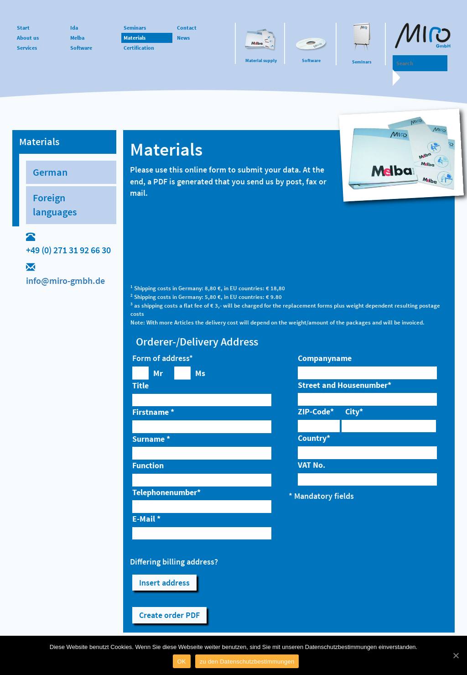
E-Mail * (146, 518)
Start (23, 27)
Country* (314, 438)
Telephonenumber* (166, 492)
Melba (77, 37)
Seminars (361, 62)
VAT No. (311, 465)
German (50, 172)
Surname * (151, 439)
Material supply (261, 60)
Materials (134, 37)
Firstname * (153, 412)
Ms (200, 373)
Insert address (164, 582)
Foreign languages (55, 204)
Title (140, 385)
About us (28, 37)
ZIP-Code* (316, 411)
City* (354, 411)
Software (311, 60)
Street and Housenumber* (344, 385)
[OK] (455, 655)
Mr (158, 373)
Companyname (325, 358)
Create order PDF (169, 615)
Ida (74, 27)
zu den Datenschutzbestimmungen (247, 661)
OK (181, 661)
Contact (187, 27)
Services (27, 47)
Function (148, 465)
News (183, 37)
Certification (139, 47)
